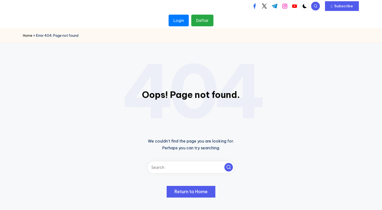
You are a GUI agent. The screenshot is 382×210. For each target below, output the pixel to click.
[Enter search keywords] (191, 167)
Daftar (202, 20)
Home (27, 35)
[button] (342, 6)
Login (178, 20)
